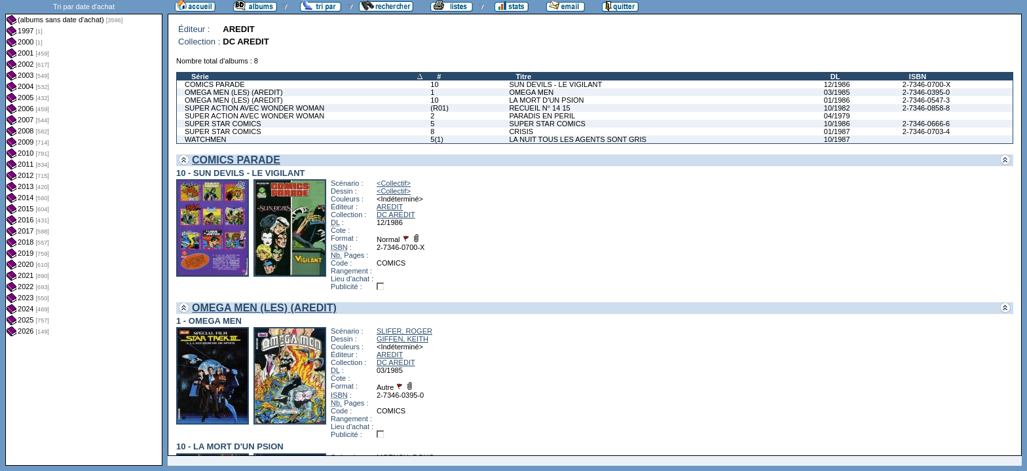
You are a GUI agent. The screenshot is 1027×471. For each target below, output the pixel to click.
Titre (523, 76)
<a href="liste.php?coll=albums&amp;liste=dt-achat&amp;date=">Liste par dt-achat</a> (83, 233)
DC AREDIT (396, 214)
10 (434, 84)
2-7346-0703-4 (926, 131)
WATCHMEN (206, 139)
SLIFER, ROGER (404, 331)
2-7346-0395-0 (926, 92)
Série (200, 76)
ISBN (917, 76)
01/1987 (837, 131)
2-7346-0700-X (926, 84)
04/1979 (837, 116)
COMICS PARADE (214, 84)
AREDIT (390, 207)
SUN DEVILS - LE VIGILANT (555, 84)
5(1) (436, 139)
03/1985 (837, 92)
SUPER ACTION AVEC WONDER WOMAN (254, 108)
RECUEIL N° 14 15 (539, 108)
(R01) (439, 108)
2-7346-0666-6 (926, 124)
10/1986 (837, 124)
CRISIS (521, 131)
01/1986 (837, 100)
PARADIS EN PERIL (542, 116)
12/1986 (837, 84)
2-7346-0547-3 (926, 100)
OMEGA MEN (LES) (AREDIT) (234, 92)
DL (835, 76)
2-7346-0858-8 (926, 108)
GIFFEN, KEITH (402, 339)
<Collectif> (394, 183)
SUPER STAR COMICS (223, 124)
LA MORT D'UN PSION (546, 100)
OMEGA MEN (531, 92)
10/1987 (837, 139)
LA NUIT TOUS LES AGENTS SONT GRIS (577, 139)
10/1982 (837, 108)
